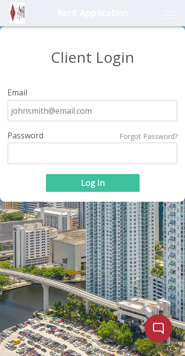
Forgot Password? (148, 136)
